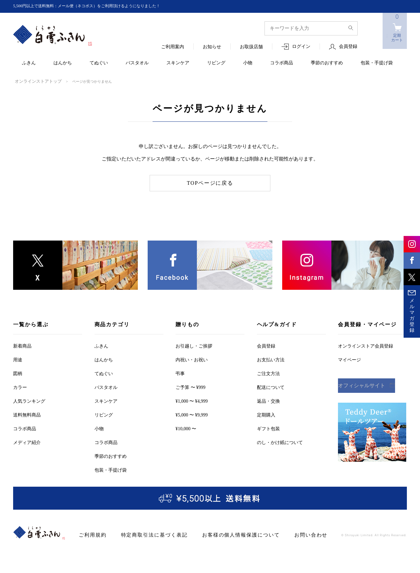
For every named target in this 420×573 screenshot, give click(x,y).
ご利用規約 (91, 534)
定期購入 (266, 414)
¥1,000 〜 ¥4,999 (192, 400)
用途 (17, 359)
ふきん (29, 63)
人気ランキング (29, 400)
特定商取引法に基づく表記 (147, 534)
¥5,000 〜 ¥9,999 (192, 414)
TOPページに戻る (210, 182)
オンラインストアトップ (34, 81)
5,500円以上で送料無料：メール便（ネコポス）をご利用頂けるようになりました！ (98, 6)
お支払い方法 (270, 359)
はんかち (62, 63)
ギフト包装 (268, 428)
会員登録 (348, 46)
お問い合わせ (289, 534)
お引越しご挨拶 (194, 345)
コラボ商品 (281, 63)
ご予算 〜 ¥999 (190, 386)
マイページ (349, 359)
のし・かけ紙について (280, 441)
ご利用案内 (172, 47)
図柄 (17, 373)
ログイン (301, 46)
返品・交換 (268, 400)
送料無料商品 (27, 414)
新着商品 (22, 345)
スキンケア (177, 63)
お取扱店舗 (251, 47)
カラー (20, 386)
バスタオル (137, 63)
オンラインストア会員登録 (365, 345)
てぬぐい (99, 63)
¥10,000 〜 (186, 428)
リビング (216, 63)
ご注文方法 (268, 373)
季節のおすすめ (327, 63)
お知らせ (212, 47)
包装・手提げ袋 (377, 63)
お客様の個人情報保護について (225, 534)
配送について (270, 386)
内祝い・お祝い (192, 359)
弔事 (180, 373)
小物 (247, 63)
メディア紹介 (27, 441)
